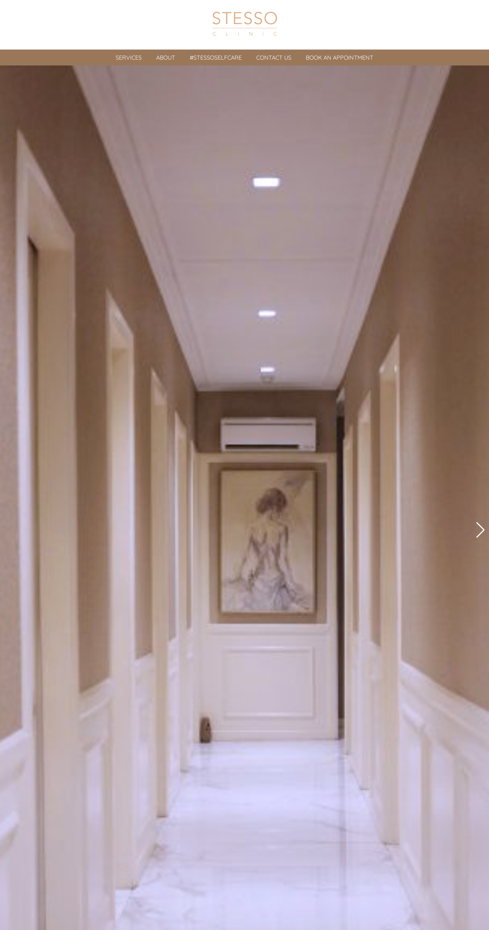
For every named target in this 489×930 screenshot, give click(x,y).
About (165, 57)
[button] (480, 530)
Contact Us (273, 57)
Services (129, 57)
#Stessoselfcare (216, 57)
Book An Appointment (339, 57)
